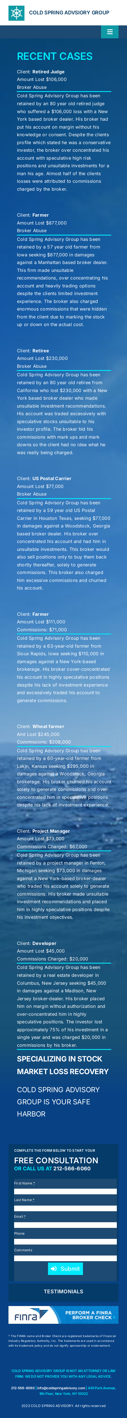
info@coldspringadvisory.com (61, 1388)
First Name (24, 1183)
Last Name (24, 1200)
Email (20, 1216)
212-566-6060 (72, 1168)
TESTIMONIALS (63, 1291)
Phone (19, 1233)
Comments (23, 1250)
